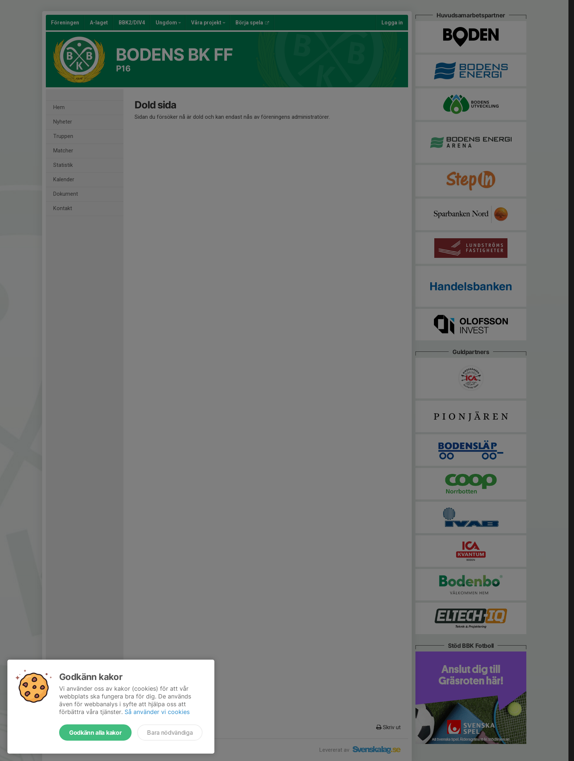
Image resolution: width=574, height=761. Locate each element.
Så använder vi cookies (157, 711)
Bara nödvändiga (170, 732)
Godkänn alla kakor (95, 732)
